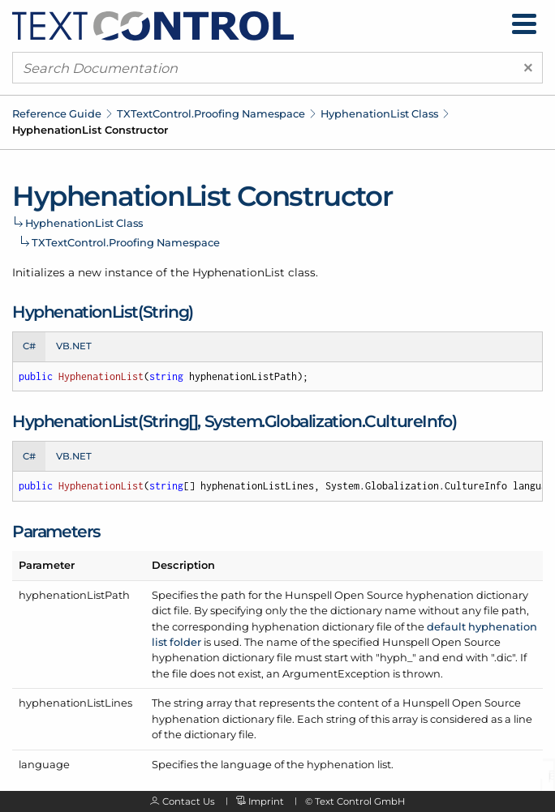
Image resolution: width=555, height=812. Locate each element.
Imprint (266, 801)
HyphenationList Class (379, 113)
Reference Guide (56, 113)
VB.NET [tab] (74, 346)
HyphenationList (238, 272)
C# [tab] (29, 346)
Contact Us (188, 801)
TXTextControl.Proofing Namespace (211, 113)
